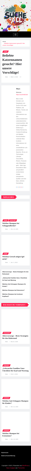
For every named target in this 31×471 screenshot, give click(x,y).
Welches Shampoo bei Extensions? (13, 290)
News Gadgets (10, 468)
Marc (6, 77)
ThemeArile (21, 468)
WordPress (25, 465)
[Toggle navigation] (15, 34)
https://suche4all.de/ (22, 94)
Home (4, 41)
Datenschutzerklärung (8, 455)
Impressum (4, 452)
